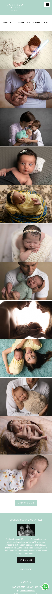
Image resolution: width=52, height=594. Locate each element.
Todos (7, 23)
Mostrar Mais (26, 503)
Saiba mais (26, 560)
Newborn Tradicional (33, 23)
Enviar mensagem (27, 591)
